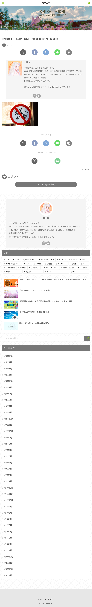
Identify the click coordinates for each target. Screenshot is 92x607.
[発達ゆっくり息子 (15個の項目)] (29, 260)
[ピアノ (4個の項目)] (27, 264)
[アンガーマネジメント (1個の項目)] (50, 268)
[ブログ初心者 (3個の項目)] (61, 264)
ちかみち (46, 3)
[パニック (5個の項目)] (73, 260)
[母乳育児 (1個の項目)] (33, 272)
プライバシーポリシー (46, 599)
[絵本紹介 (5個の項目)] (84, 260)
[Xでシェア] (23, 52)
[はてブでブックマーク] (46, 52)
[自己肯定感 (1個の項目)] (83, 268)
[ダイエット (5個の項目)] (62, 260)
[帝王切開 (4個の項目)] (38, 264)
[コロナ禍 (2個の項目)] (22, 268)
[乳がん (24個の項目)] (16, 260)
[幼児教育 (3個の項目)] (74, 264)
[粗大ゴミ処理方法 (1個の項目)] (68, 268)
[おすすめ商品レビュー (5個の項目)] (12, 264)
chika (27, 62)
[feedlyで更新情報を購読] (39, 96)
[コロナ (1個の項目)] (79, 272)
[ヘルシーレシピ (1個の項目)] (56, 272)
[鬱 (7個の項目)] (53, 260)
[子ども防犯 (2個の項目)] (34, 268)
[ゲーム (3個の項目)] (84, 264)
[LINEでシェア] (57, 52)
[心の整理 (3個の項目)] (49, 264)
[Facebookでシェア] (35, 52)
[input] (46, 338)
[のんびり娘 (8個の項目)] (43, 260)
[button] (69, 52)
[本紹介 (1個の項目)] (13, 272)
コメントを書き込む (46, 184)
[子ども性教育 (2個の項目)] (10, 268)
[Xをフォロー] (35, 96)
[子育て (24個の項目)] (7, 260)
